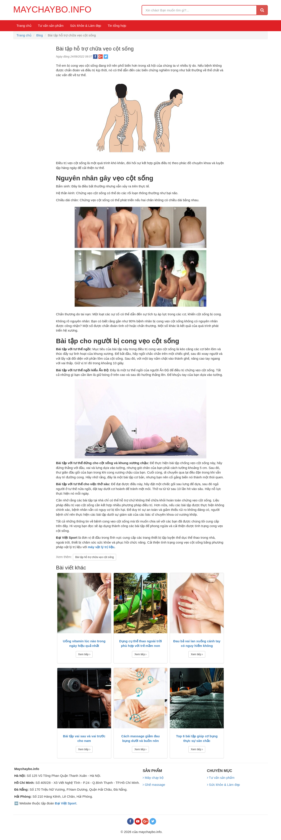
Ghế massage (154, 784)
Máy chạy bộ (153, 777)
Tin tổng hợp (117, 25)
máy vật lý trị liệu (101, 547)
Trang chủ (23, 25)
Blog (39, 35)
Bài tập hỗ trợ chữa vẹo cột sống (94, 557)
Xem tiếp (84, 654)
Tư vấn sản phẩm (51, 25)
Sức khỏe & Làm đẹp (85, 25)
